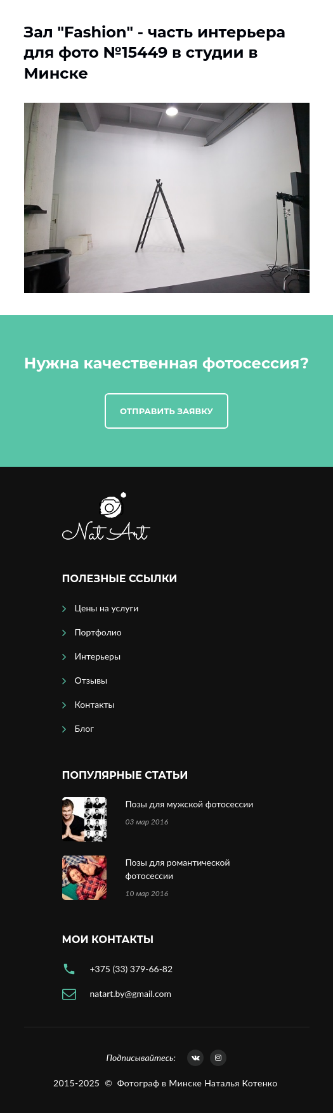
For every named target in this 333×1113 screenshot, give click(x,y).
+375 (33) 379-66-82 (131, 968)
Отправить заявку (166, 411)
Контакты (95, 704)
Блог (84, 728)
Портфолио (98, 632)
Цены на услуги (107, 607)
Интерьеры (98, 656)
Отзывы (91, 680)
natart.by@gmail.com (130, 993)
